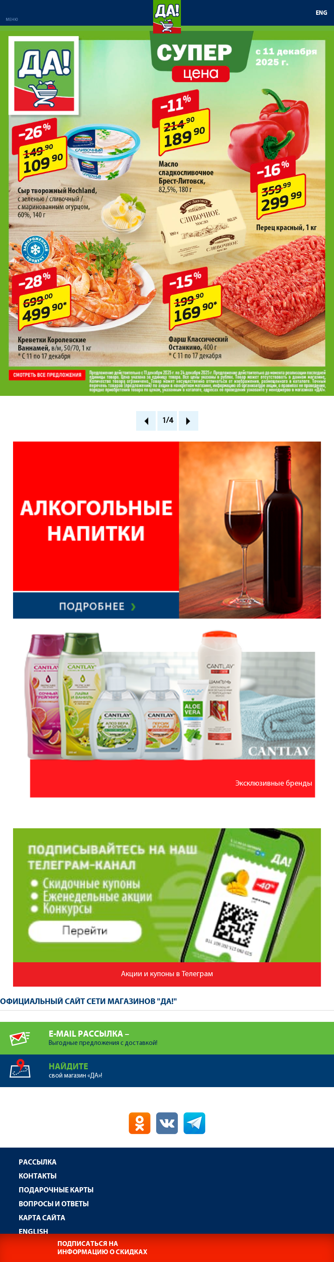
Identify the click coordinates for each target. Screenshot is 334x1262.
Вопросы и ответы (54, 1204)
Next (188, 421)
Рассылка (38, 1162)
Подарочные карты (56, 1190)
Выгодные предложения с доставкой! (191, 1034)
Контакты (38, 1176)
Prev (146, 421)
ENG (321, 13)
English (33, 1232)
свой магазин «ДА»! (191, 1066)
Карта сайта (42, 1218)
